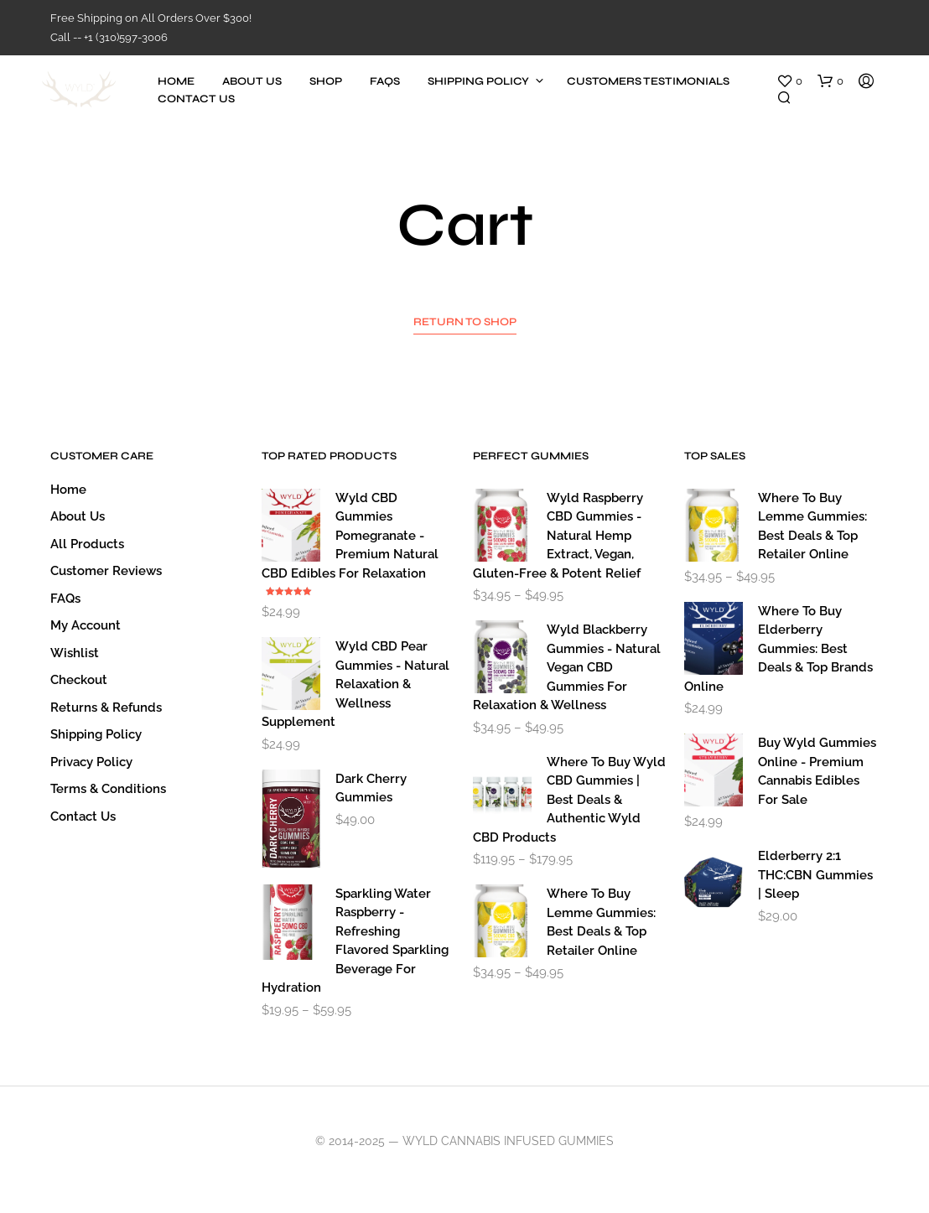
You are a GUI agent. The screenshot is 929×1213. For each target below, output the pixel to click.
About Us (252, 81)
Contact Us (196, 99)
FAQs (385, 81)
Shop (325, 81)
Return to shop (464, 322)
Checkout (78, 679)
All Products (87, 544)
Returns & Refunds (106, 707)
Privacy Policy (91, 762)
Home (176, 81)
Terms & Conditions (108, 788)
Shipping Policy (478, 81)
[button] (789, 81)
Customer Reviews (106, 570)
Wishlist (74, 653)
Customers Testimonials (648, 81)
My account (85, 625)
